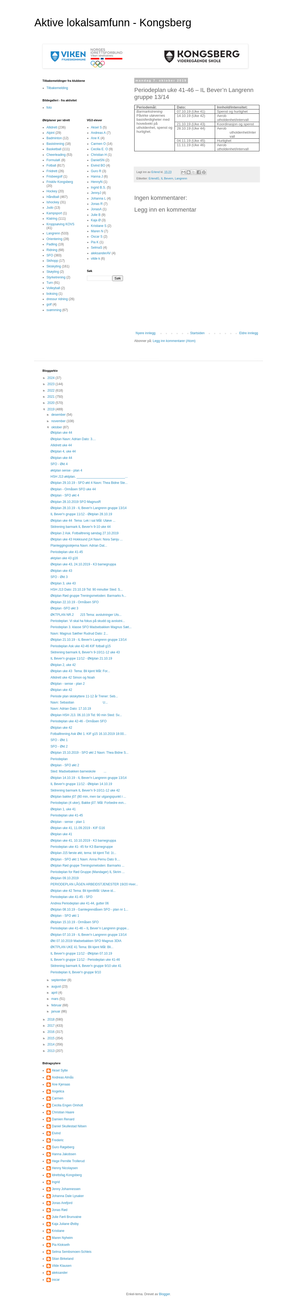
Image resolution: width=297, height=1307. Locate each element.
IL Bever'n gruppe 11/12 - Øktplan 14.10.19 (81, 784)
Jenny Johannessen (66, 1189)
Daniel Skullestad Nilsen (69, 1126)
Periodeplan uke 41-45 (66, 552)
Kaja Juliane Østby (65, 1224)
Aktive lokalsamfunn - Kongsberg (112, 22)
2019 (52, 409)
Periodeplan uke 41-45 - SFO (71, 897)
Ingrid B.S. (98, 187)
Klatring (51, 218)
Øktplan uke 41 (61, 834)
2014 (52, 1044)
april (54, 993)
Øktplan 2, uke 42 (63, 665)
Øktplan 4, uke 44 (63, 451)
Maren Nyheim (62, 1238)
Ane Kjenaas (61, 1084)
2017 (52, 1026)
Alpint (50, 133)
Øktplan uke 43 (61, 571)
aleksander (60, 1273)
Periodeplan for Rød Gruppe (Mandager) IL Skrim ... (87, 872)
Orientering (54, 239)
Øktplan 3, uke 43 (63, 583)
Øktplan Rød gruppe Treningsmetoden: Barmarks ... (87, 865)
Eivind (56, 1133)
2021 (52, 397)
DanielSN (98, 160)
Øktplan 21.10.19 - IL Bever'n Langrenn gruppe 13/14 (88, 640)
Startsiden (197, 333)
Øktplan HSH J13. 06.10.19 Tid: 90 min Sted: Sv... (86, 715)
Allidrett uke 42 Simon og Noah (72, 677)
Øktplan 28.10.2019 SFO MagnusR (75, 502)
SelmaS (96, 247)
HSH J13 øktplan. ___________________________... (89, 476)
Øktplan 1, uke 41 (63, 809)
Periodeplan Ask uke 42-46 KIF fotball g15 (80, 646)
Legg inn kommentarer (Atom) (174, 341)
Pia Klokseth (61, 1245)
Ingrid (56, 1182)
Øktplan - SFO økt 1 (64, 916)
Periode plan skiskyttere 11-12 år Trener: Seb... (84, 696)
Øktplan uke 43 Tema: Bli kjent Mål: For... (80, 671)
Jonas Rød (59, 1210)
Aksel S (96, 127)
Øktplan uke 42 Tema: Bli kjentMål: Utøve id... (83, 891)
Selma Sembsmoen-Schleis (71, 1252)
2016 (52, 1032)
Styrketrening (56, 277)
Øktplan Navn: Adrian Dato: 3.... (73, 439)
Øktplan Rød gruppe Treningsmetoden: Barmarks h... (88, 596)
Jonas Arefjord (62, 1203)
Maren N (97, 231)
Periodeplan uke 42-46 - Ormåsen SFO (78, 721)
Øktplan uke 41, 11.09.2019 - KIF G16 (77, 828)
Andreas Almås (63, 1077)
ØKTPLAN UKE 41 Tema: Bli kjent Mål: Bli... (82, 947)
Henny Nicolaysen (65, 1168)
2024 (52, 378)
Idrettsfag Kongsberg (67, 1175)
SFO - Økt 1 (59, 740)
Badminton (54, 138)
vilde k (95, 258)
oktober (57, 427)
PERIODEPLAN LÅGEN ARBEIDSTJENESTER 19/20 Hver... (94, 884)
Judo (49, 207)
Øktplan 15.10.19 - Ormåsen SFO (74, 922)
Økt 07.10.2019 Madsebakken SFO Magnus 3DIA (85, 941)
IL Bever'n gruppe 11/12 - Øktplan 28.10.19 (81, 514)
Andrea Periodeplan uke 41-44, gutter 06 (79, 903)
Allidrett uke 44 (61, 445)
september (59, 980)
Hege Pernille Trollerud (68, 1161)
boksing (51, 294)
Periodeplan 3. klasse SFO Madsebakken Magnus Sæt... (91, 627)
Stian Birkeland (63, 1259)
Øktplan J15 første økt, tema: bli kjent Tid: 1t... (83, 853)
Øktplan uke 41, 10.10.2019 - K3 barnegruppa (83, 840)
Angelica (58, 1091)
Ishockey (52, 202)
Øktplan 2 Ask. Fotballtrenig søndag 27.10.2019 (84, 533)
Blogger (164, 1294)
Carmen (57, 1098)
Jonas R (97, 204)
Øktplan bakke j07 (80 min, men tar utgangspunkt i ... (88, 796)
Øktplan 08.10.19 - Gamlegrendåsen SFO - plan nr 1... (89, 909)
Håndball (52, 197)
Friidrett (51, 171)
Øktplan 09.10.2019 (64, 878)
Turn (49, 283)
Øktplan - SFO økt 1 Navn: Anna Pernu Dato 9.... (85, 859)
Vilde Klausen (61, 1266)
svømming (53, 310)
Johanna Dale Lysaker (68, 1196)
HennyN (97, 182)
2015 (52, 1038)
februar (56, 1005)
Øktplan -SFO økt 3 (64, 608)
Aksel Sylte (60, 1070)
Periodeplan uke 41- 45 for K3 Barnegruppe (81, 847)
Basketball (53, 149)
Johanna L (98, 198)
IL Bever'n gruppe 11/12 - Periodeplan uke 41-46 (85, 960)
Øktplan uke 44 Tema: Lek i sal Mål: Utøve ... (82, 520)
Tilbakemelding (57, 88)
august (56, 986)
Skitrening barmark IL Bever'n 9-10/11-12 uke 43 (85, 652)
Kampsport (54, 213)
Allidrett (51, 127)
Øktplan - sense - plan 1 (67, 822)
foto (49, 107)
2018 (52, 1019)
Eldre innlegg (248, 333)
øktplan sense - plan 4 (66, 470)
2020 (52, 403)
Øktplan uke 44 (61, 433)
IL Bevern (167, 178)
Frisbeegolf (54, 176)
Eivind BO (98, 165)
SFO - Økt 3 (59, 577)
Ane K (95, 138)
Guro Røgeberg (63, 1147)
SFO (49, 255)
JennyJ (96, 193)
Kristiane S (99, 226)
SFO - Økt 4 (59, 464)
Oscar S (97, 236)
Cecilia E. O (99, 149)
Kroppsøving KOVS (60, 224)
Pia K (95, 242)
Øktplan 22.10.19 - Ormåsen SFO (74, 602)
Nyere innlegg (145, 333)
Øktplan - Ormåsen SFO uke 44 (73, 489)
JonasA (96, 209)
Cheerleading (56, 155)
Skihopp (52, 261)
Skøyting (52, 272)
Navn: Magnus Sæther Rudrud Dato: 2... (79, 633)
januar (56, 1011)
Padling (51, 244)
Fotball (51, 165)
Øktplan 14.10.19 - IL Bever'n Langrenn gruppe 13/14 (88, 778)
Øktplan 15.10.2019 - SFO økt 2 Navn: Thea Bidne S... (89, 752)
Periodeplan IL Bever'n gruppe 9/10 (75, 972)
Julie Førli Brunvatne (66, 1217)
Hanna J (97, 176)
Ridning (51, 250)
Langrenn (181, 178)
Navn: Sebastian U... (79, 702)
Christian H (99, 155)
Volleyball (53, 288)
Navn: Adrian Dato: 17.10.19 (70, 708)
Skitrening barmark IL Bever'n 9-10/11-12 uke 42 (85, 790)
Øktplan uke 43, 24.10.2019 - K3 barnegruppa (83, 564)
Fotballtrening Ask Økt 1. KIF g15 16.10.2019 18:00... (88, 734)
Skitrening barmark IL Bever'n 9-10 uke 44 (80, 527)
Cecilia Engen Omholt (67, 1105)
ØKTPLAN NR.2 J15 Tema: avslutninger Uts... (86, 615)
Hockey (51, 191)
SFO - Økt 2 (59, 746)
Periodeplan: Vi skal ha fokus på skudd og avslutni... (87, 621)
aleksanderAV (101, 253)
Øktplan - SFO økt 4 (64, 495)
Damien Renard (63, 1119)
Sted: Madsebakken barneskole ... (78, 771)
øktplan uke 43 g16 (64, 558)
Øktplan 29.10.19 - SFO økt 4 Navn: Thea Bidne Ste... (89, 483)
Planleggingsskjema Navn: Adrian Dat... (78, 545)
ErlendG (154, 178)
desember (59, 415)
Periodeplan (59, 759)
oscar (56, 1280)
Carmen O (98, 144)
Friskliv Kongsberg (59, 182)
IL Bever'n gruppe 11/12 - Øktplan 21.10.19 (81, 658)
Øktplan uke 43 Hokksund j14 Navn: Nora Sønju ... (86, 539)
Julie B (96, 215)
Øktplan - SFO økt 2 (64, 765)
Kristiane (58, 1231)
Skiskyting (53, 266)
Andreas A (98, 133)
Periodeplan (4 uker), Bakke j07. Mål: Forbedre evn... (88, 803)
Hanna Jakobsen (64, 1154)
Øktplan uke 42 (61, 690)
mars (55, 999)
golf (49, 304)
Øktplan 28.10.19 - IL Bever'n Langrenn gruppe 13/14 (88, 508)
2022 (52, 390)
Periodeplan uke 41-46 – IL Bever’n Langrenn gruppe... (89, 928)
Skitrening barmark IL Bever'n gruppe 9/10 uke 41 (85, 966)
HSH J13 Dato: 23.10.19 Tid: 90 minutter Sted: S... (86, 589)
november (59, 421)
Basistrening (55, 144)
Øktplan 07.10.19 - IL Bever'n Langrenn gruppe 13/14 (88, 935)
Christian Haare (63, 1112)
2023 (52, 384)
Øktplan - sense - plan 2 (67, 684)
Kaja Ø (96, 220)
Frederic (58, 1140)
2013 (52, 1051)
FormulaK (53, 160)
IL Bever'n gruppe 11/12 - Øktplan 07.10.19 (81, 953)
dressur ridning (57, 299)
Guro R (96, 171)
